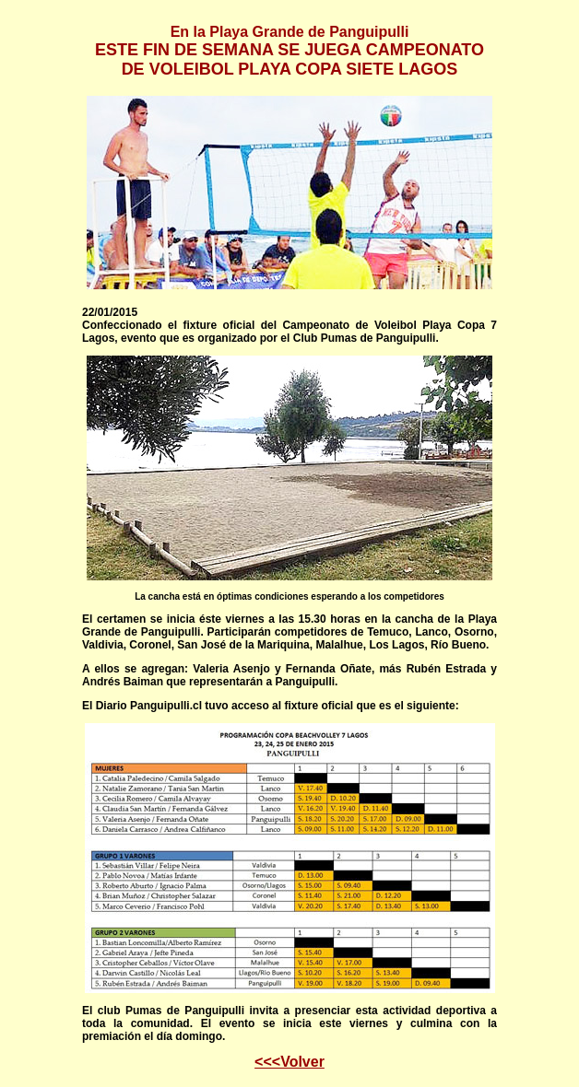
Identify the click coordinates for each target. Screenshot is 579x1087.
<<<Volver (289, 1061)
